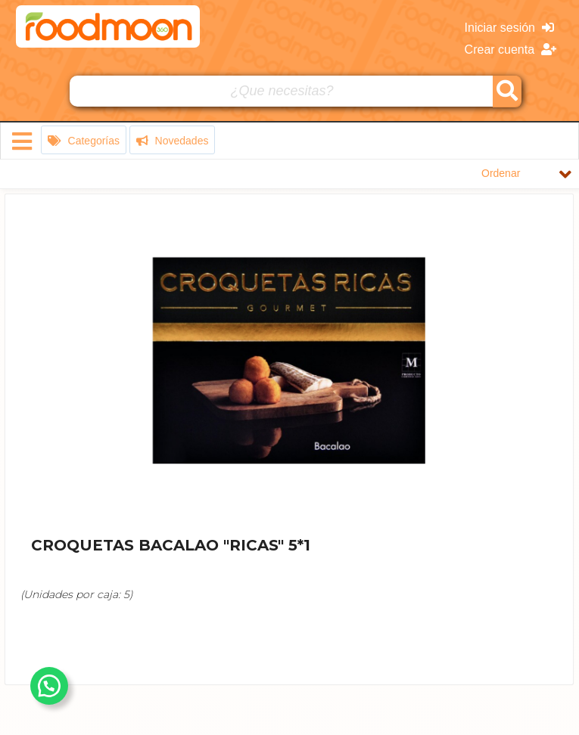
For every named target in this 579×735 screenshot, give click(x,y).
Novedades (172, 141)
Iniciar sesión (509, 27)
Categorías (84, 141)
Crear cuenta (510, 49)
